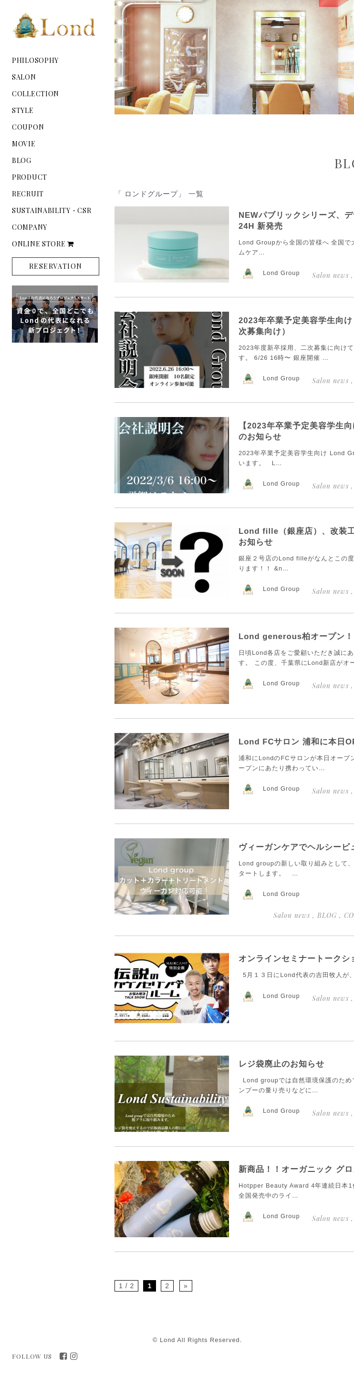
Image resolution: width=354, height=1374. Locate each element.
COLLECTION (35, 93)
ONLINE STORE (43, 243)
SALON (24, 76)
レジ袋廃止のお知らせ (281, 1064)
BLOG (21, 160)
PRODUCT (29, 177)
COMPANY (29, 227)
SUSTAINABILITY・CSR (52, 210)
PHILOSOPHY (35, 60)
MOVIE (24, 143)
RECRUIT (28, 193)
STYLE (23, 110)
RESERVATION (55, 266)
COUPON (28, 127)
